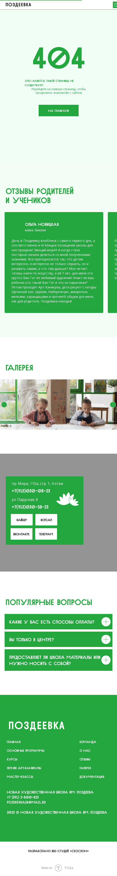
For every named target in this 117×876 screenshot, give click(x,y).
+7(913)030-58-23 (30, 506)
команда (88, 741)
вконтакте (21, 533)
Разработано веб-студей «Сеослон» (58, 850)
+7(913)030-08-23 (31, 490)
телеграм (46, 533)
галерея (85, 767)
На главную (58, 110)
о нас (85, 750)
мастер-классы (20, 776)
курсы (12, 758)
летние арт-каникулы (24, 767)
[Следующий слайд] (113, 405)
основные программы (25, 750)
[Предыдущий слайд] (4, 405)
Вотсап (46, 519)
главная (13, 741)
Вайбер (22, 519)
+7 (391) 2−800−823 (23, 797)
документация (92, 776)
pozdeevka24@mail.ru (26, 802)
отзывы (85, 758)
